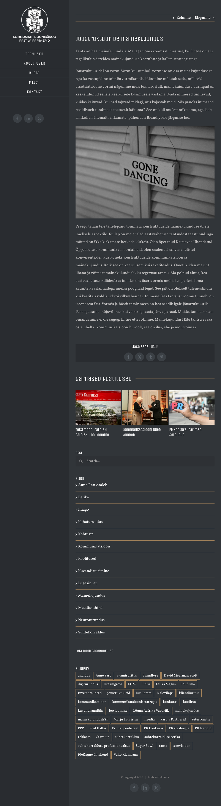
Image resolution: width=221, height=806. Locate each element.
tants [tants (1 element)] (163, 746)
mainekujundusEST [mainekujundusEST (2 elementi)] (93, 719)
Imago (83, 509)
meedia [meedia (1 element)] (149, 719)
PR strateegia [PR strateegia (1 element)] (179, 728)
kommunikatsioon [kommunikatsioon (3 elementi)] (92, 702)
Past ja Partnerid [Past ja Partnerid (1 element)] (173, 719)
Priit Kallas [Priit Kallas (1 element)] (97, 728)
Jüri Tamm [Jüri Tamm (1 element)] (144, 693)
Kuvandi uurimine (93, 571)
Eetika (83, 497)
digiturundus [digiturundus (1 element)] (88, 684)
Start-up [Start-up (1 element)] (102, 737)
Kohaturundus (90, 522)
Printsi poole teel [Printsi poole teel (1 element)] (125, 728)
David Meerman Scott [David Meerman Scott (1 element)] (180, 675)
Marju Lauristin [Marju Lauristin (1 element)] (126, 719)
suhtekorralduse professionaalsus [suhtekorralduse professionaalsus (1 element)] (104, 746)
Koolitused (87, 558)
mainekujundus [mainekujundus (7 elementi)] (187, 710)
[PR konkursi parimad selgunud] (192, 392)
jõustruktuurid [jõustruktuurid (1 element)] (118, 693)
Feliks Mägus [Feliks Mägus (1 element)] (166, 684)
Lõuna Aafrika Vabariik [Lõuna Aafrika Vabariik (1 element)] (151, 710)
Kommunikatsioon (94, 546)
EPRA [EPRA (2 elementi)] (145, 684)
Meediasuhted (90, 608)
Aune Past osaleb (92, 485)
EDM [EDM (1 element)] (132, 684)
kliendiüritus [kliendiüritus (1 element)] (189, 693)
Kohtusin (86, 534)
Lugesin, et (87, 583)
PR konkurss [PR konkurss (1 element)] (153, 728)
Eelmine (184, 17)
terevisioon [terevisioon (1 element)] (182, 746)
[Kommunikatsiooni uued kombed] (145, 392)
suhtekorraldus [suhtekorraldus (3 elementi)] (127, 737)
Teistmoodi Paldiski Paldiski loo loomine (92, 432)
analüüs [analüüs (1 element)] (84, 675)
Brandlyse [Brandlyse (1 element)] (150, 675)
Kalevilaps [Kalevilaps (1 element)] (165, 693)
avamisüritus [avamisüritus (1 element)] (127, 675)
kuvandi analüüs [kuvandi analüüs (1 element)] (90, 710)
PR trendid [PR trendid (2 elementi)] (203, 728)
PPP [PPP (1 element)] (81, 728)
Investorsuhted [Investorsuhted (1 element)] (90, 693)
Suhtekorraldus (91, 632)
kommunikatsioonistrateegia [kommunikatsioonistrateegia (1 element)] (134, 702)
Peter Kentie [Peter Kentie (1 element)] (200, 719)
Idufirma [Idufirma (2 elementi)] (188, 684)
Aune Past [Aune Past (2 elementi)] (103, 675)
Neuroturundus (91, 620)
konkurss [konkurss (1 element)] (170, 702)
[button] (78, 413)
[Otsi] (81, 461)
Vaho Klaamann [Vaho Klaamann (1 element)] (126, 754)
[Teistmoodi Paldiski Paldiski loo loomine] (98, 392)
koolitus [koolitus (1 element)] (189, 702)
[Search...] (145, 461)
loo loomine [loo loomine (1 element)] (118, 710)
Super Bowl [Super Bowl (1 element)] (144, 746)
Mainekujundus (91, 595)
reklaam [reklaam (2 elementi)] (84, 737)
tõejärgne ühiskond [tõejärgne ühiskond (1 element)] (93, 754)
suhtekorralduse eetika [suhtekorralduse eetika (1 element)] (162, 737)
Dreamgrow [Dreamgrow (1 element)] (113, 684)
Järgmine (203, 17)
